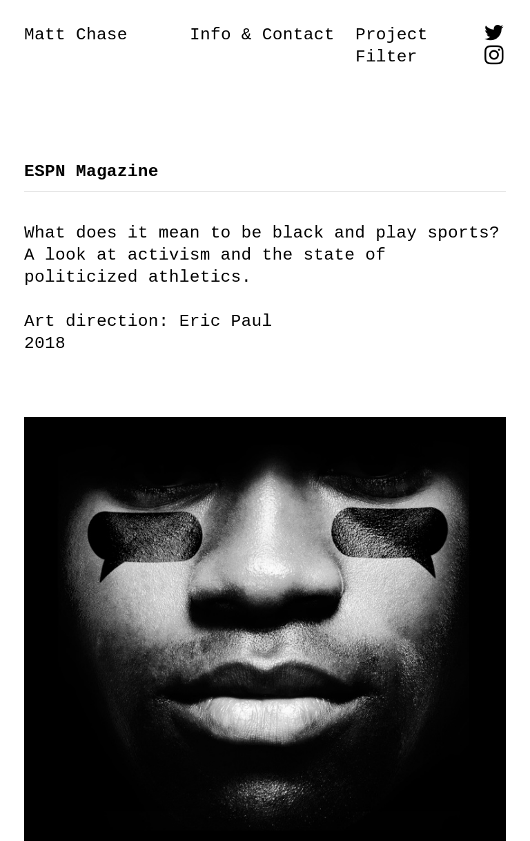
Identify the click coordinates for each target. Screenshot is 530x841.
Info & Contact (262, 35)
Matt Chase (76, 35)
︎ (494, 35)
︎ (494, 57)
